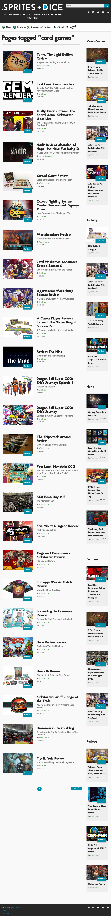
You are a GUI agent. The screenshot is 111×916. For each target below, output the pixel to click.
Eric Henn (42, 94)
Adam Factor (44, 66)
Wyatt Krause (44, 183)
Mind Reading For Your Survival (52, 445)
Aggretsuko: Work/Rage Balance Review (55, 293)
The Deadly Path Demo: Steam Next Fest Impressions (96, 532)
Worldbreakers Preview (54, 235)
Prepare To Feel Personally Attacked (54, 619)
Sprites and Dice (16, 908)
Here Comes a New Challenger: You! (54, 213)
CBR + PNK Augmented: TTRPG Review (97, 360)
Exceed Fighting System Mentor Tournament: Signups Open (58, 205)
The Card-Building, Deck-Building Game (55, 762)
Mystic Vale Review (50, 758)
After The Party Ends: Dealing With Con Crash (96, 148)
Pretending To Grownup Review (54, 613)
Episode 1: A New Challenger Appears (55, 416)
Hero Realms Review (52, 642)
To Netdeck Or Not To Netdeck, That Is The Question (57, 733)
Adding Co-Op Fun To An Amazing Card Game (55, 706)
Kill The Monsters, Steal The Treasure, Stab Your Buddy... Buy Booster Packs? (57, 471)
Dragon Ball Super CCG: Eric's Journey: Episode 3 (55, 381)
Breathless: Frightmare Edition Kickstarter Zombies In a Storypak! (96, 591)
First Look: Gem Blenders (55, 84)
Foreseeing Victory (46, 386)
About (4, 910)
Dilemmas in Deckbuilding (55, 728)
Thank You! (5, 913)
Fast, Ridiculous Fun (46, 530)
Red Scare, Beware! (46, 561)
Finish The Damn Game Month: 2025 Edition (97, 451)
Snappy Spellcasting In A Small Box (53, 62)
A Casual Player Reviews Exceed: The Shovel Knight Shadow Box (56, 322)
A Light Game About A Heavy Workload (55, 299)
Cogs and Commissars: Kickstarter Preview (53, 555)
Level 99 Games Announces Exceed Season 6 (57, 264)
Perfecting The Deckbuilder (50, 646)
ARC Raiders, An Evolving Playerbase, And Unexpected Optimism (95, 190)
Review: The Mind (49, 352)
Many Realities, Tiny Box (48, 590)
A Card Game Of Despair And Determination (58, 152)
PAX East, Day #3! (51, 497)
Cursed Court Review (52, 176)
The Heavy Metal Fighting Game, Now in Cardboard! (56, 124)
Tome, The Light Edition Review (55, 56)
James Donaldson (46, 156)
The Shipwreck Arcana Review (53, 439)
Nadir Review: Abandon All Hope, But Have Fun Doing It (58, 147)
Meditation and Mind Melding (51, 355)
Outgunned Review (96, 884)
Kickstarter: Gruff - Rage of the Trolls (57, 699)
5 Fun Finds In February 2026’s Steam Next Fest (95, 70)
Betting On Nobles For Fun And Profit (54, 180)
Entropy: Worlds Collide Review (54, 584)
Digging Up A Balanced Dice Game (53, 675)
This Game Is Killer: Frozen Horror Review (97, 809)
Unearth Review (48, 671)
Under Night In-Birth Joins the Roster (54, 269)
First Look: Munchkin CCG (56, 467)
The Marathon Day (45, 501)
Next (76, 788)
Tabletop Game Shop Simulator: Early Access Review (97, 109)
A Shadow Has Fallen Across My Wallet (55, 330)
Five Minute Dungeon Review (57, 526)
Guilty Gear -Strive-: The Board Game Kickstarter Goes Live (56, 115)
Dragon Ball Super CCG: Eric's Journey (55, 410)
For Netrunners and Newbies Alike (53, 238)
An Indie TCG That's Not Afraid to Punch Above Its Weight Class (56, 89)
